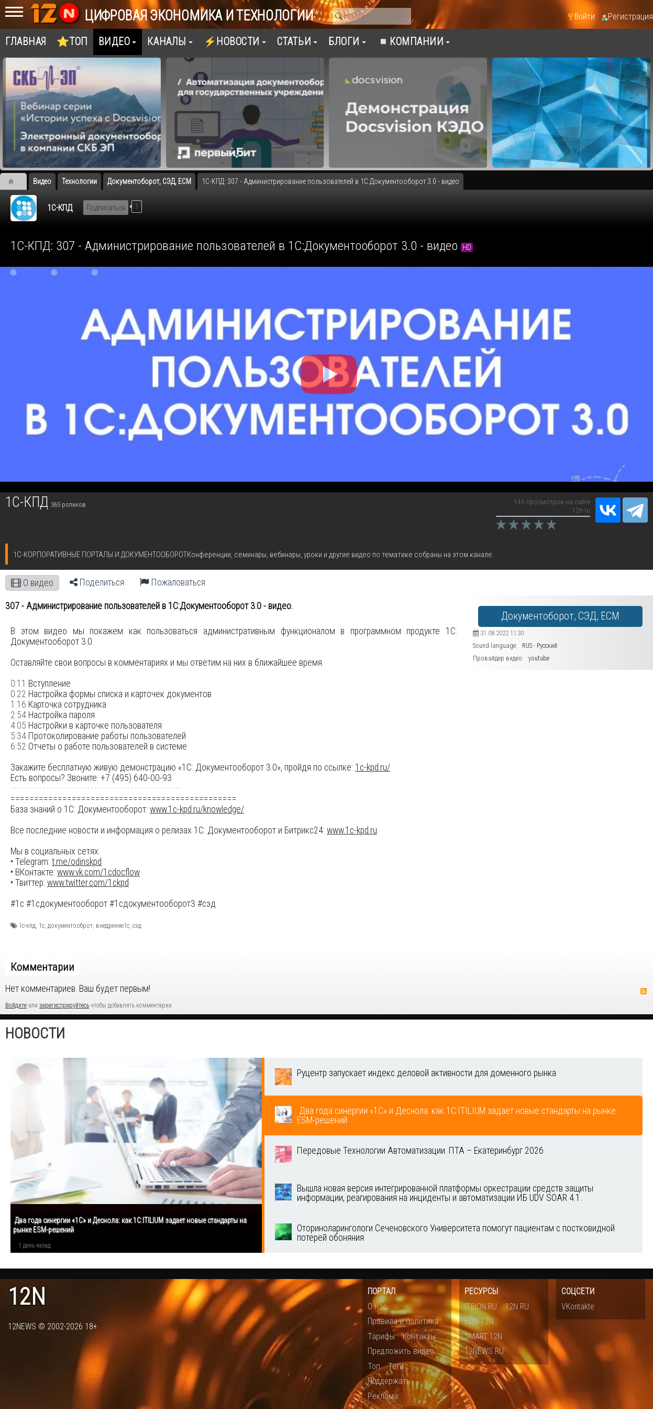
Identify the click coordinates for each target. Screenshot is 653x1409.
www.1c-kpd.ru (352, 830)
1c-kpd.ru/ (372, 767)
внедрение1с (112, 925)
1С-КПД (60, 208)
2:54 (18, 715)
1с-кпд (27, 925)
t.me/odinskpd (77, 862)
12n (27, 1297)
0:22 (18, 694)
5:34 (18, 736)
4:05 (18, 725)
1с (42, 925)
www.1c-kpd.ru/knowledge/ (197, 809)
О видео (32, 583)
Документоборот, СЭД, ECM (560, 616)
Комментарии (42, 967)
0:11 (18, 683)
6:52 (18, 746)
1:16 (18, 704)
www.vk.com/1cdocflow (98, 872)
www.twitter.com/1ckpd (88, 882)
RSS (643, 991)
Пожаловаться (172, 582)
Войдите (16, 1005)
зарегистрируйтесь (64, 1005)
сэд (136, 925)
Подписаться (105, 207)
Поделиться (97, 582)
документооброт (70, 925)
